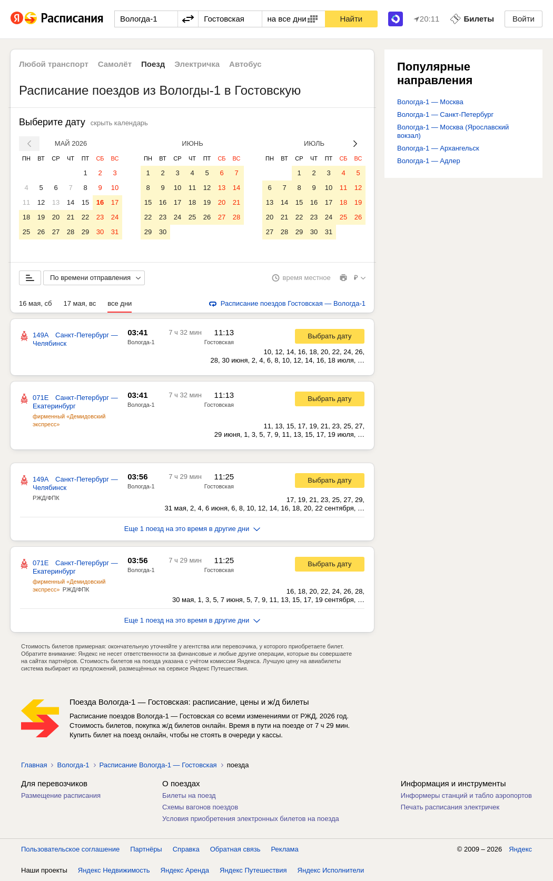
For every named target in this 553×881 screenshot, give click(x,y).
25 (26, 232)
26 (41, 232)
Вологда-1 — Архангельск (438, 148)
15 (85, 202)
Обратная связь (235, 849)
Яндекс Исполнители (331, 870)
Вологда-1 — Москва (430, 102)
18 (26, 217)
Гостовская (219, 342)
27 (56, 232)
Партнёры (146, 849)
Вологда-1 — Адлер (428, 161)
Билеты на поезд (189, 795)
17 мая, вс (79, 303)
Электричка (197, 63)
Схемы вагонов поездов (200, 807)
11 (26, 202)
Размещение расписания (61, 795)
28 (70, 232)
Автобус (245, 63)
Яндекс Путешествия (253, 870)
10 (114, 188)
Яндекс (520, 849)
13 (56, 202)
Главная (34, 765)
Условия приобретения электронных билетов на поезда (250, 819)
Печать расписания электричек (450, 807)
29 (85, 232)
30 (100, 232)
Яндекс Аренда (185, 870)
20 (56, 217)
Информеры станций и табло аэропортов (466, 795)
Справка (186, 849)
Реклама (285, 849)
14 (70, 202)
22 (85, 217)
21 (70, 217)
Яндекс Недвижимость (114, 870)
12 (41, 202)
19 (41, 217)
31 (114, 232)
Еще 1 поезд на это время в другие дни (192, 529)
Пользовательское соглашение (70, 849)
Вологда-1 (141, 342)
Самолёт (115, 63)
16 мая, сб (35, 303)
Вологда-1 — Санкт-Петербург (445, 114)
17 (114, 202)
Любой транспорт (53, 63)
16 (100, 202)
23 (100, 217)
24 (114, 217)
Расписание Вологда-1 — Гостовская (158, 765)
